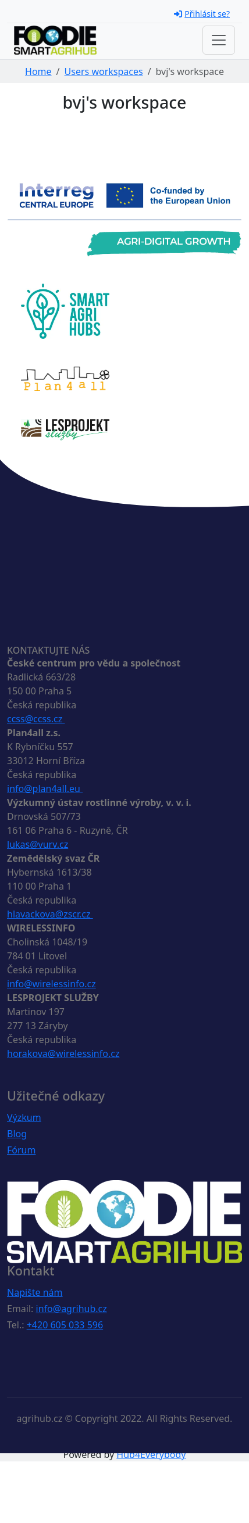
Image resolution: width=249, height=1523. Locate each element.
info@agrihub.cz (71, 1308)
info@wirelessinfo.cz (51, 983)
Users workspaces (104, 71)
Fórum (21, 1150)
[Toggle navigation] (218, 40)
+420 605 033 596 (65, 1324)
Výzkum (24, 1117)
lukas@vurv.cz (37, 844)
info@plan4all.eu (45, 788)
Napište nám (35, 1292)
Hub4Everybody (151, 1454)
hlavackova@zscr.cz (50, 914)
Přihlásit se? (202, 13)
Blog (17, 1133)
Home (38, 71)
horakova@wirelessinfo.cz (63, 1053)
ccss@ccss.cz (36, 718)
